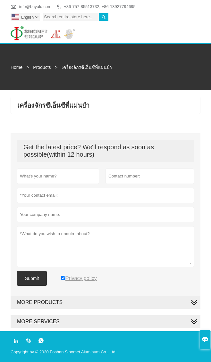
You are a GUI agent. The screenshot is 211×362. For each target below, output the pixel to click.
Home (16, 67)
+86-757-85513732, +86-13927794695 (99, 6)
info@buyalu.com (35, 6)
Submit (32, 278)
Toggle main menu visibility (193, 29)
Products (42, 67)
